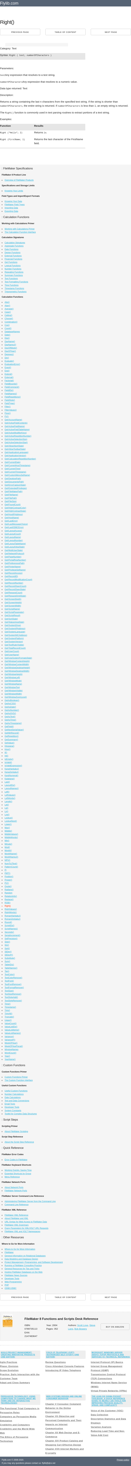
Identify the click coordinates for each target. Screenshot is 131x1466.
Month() (8, 850)
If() (6, 752)
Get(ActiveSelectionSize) (16, 439)
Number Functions (13, 268)
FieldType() (10, 403)
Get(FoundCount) (12, 504)
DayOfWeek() (11, 347)
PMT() (7, 873)
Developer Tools (12, 1106)
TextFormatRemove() (14, 987)
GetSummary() (11, 739)
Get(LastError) (11, 520)
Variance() (9, 1036)
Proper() (8, 879)
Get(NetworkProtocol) (14, 553)
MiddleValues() (11, 833)
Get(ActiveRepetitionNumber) (18, 435)
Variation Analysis (101, 1426)
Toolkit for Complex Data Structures (21, 1113)
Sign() (7, 941)
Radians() (9, 889)
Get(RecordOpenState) (15, 589)
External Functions (13, 255)
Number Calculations (14, 1094)
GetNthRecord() (12, 732)
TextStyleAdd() (11, 997)
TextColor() (10, 974)
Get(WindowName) (13, 683)
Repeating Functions (14, 271)
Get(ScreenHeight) (13, 602)
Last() (7, 781)
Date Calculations (13, 1097)
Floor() (8, 413)
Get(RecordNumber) (14, 582)
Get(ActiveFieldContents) (16, 422)
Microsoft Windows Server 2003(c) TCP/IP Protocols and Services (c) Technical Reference (111, 1354)
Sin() (7, 944)
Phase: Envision (9, 1366)
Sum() (7, 961)
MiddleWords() (11, 837)
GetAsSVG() (10, 713)
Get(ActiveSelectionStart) (16, 442)
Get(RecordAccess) (14, 572)
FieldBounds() (11, 383)
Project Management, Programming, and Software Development (34, 1262)
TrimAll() (8, 1013)
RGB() (7, 902)
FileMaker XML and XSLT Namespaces (22, 1231)
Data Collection (99, 1414)
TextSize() (9, 990)
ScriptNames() (11, 928)
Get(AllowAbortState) (14, 445)
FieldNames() (11, 393)
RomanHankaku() (13, 915)
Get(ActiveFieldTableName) (17, 429)
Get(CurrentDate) (12, 462)
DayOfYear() (10, 350)
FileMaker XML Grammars (16, 1224)
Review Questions (55, 1362)
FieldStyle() (10, 399)
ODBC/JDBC (10, 1288)
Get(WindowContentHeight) (17, 661)
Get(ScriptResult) (12, 615)
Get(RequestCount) (13, 592)
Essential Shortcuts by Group (18, 1173)
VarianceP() (10, 1039)
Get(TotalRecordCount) (15, 647)
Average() (9, 308)
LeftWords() (10, 798)
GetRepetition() (11, 736)
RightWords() (11, 912)
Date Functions (11, 249)
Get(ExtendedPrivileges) (16, 488)
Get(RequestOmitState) (15, 595)
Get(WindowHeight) (14, 674)
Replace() (9, 899)
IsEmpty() (9, 758)
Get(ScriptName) (12, 608)
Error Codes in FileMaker (16, 1159)
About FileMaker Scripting (16, 1131)
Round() (8, 922)
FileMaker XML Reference (16, 1214)
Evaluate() (9, 360)
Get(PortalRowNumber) (15, 559)
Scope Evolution (9, 1370)
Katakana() (10, 778)
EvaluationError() (12, 364)
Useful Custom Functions (16, 1090)
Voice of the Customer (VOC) (107, 1410)
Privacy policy (123, 1459)
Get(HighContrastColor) (15, 507)
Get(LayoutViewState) (15, 546)
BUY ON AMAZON (115, 1326)
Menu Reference (12, 1176)
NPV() (7, 860)
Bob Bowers (80, 1328)
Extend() (8, 373)
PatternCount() (11, 866)
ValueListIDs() (11, 1026)
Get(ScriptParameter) (14, 612)
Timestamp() (10, 1006)
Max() (7, 827)
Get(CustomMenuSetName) (17, 474)
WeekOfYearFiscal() (14, 1046)
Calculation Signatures (15, 242)
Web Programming (13, 1281)
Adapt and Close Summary (15, 1382)
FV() (7, 416)
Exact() (8, 367)
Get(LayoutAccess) (13, 530)
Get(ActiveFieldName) (15, 426)
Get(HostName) (12, 517)
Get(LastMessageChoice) (16, 523)
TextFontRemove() (13, 984)
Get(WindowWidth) (13, 693)
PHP (7, 1284)
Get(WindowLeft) (12, 677)
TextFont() (9, 980)
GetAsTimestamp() (13, 723)
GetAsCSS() (10, 703)
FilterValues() (11, 409)
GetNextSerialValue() (14, 729)
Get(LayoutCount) (13, 533)
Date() (7, 334)
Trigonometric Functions (15, 291)
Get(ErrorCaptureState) (15, 484)
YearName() (10, 1059)
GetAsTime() (10, 719)
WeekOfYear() (11, 1042)
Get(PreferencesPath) (15, 563)
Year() (7, 1055)
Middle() (8, 830)
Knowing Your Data (13, 201)
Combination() (11, 321)
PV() (7, 882)
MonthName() (11, 853)
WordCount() (10, 1052)
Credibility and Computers (15, 1424)
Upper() (8, 1020)
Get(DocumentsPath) (14, 481)
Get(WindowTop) (12, 687)
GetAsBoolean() (12, 700)
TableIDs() (9, 964)
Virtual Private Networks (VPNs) (109, 1390)
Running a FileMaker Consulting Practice (23, 1265)
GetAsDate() (10, 706)
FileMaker (9, 1252)
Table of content (65, 32)
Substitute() (10, 957)
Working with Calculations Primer (20, 228)
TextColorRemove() (13, 977)
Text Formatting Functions (16, 281)
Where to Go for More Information (20, 1248)
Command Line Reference (16, 1204)
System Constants (13, 1110)
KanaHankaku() (12, 768)
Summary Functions (14, 275)
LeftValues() (10, 794)
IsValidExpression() (13, 765)
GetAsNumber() (12, 710)
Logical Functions (12, 265)
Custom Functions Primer (16, 1076)
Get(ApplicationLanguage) (16, 452)
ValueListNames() (13, 1032)
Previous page (20, 32)
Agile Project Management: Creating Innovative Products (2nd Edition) (18, 1354)
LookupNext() (11, 820)
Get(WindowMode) (13, 680)
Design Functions (12, 252)
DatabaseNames (12, 331)
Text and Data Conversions (17, 1100)
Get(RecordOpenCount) (15, 586)
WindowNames (11, 1049)
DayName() (10, 341)
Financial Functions (13, 258)
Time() (7, 1003)
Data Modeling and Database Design (21, 1258)
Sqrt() (7, 948)
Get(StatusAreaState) (14, 621)
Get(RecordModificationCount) (18, 579)
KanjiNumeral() (11, 775)
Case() (8, 311)
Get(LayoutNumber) (14, 540)
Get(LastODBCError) (14, 527)
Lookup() (9, 817)
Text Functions (11, 278)
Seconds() (9, 931)
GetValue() (9, 742)
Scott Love (82, 1324)
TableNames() (11, 967)
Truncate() (9, 1016)
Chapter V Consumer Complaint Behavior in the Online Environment (63, 1407)
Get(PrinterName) (13, 566)
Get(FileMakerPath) (14, 491)
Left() (7, 791)
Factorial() (9, 380)
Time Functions (12, 285)
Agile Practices (8, 1362)
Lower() (8, 824)
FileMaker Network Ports (16, 1190)
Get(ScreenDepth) (13, 598)
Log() (7, 814)
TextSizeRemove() (13, 993)
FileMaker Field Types (15, 204)
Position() (9, 876)
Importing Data (11, 207)
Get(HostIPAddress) (14, 514)
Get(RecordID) (11, 576)
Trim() (7, 1010)
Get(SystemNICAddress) (16, 635)
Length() (8, 801)
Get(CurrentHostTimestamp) (17, 465)
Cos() (7, 324)
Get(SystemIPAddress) (15, 628)
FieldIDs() (9, 390)
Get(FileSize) (11, 501)
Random (8, 892)
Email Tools (10, 1103)
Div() (7, 357)
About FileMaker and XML (16, 1218)
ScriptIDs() (9, 925)
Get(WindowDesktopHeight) (17, 667)
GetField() (9, 726)
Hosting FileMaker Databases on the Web (23, 1271)
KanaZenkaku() (12, 771)
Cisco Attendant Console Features (64, 1366)
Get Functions (11, 262)
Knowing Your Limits (14, 190)
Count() (8, 328)
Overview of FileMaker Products (19, 179)
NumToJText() (11, 863)
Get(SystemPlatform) (14, 638)
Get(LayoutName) (13, 537)
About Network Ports (14, 1187)
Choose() (9, 318)
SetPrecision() (11, 938)
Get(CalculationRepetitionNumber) (20, 458)
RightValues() (11, 908)
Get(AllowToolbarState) (15, 448)
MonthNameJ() (11, 856)
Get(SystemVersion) (14, 641)
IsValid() (8, 762)
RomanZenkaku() (12, 918)
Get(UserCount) (12, 651)
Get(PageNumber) (13, 556)
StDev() (8, 951)
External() (9, 377)
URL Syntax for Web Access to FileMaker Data (26, 1221)
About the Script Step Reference (19, 1141)
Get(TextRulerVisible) (14, 644)
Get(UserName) (12, 654)
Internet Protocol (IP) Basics (107, 1362)
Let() (7, 804)
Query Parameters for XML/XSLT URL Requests (26, 1228)
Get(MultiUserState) (14, 550)
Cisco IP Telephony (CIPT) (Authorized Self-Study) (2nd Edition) (62, 1354)
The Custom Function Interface (19, 1080)
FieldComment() (12, 386)
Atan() (7, 305)
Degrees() (9, 354)
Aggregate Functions (14, 245)
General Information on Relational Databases (25, 1255)
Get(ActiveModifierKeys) (16, 432)
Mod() (7, 847)
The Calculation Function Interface (20, 231)
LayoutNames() (12, 788)
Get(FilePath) (11, 497)
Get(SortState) (11, 618)
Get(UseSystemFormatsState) (18, 657)
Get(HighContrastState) (15, 510)
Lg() (6, 807)
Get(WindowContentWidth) (17, 664)
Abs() (7, 302)
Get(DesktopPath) (13, 478)
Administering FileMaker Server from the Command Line (30, 1201)
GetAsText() (10, 716)
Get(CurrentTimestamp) (15, 471)
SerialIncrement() (12, 935)
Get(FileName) (11, 494)
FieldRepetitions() (13, 396)
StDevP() (9, 954)
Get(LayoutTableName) (15, 543)
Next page (111, 32)
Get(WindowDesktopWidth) (17, 670)
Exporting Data (11, 211)
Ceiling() (8, 315)
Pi (5, 869)
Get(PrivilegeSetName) (15, 569)
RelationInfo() (11, 896)
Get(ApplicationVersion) (15, 455)
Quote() (8, 886)
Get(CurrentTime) (13, 468)
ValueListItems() (12, 1029)
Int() (6, 755)
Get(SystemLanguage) (15, 631)
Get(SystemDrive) (13, 625)
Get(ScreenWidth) (13, 605)
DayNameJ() (10, 344)
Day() (7, 337)
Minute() (8, 843)
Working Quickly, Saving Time (18, 1170)
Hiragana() (9, 745)
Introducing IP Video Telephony (63, 1370)
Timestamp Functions (14, 288)
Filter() (8, 406)
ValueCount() (11, 1023)
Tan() (7, 971)
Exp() (7, 370)
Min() (7, 840)
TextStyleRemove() (13, 1000)
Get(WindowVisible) (14, 690)
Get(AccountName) (13, 419)
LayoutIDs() (10, 785)
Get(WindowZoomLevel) (16, 696)
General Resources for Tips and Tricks (22, 1268)
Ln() (6, 811)
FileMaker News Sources (16, 1275)
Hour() (7, 749)
